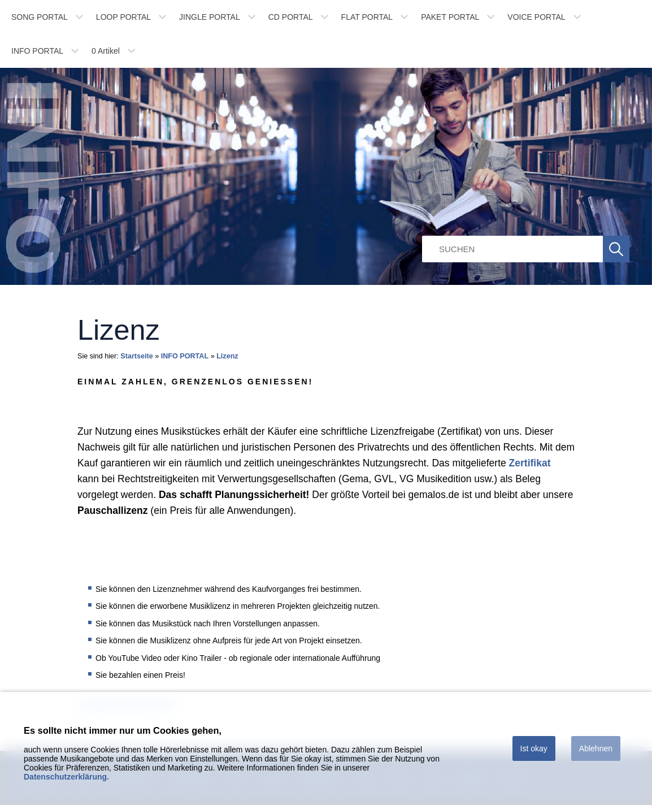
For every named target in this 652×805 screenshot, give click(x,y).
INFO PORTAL (37, 50)
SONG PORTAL (39, 16)
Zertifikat (530, 463)
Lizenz (227, 356)
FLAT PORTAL (367, 16)
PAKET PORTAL (450, 16)
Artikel (106, 50)
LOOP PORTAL (123, 16)
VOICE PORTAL (536, 16)
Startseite (136, 356)
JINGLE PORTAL (209, 16)
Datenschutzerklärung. (66, 776)
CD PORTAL (290, 16)
